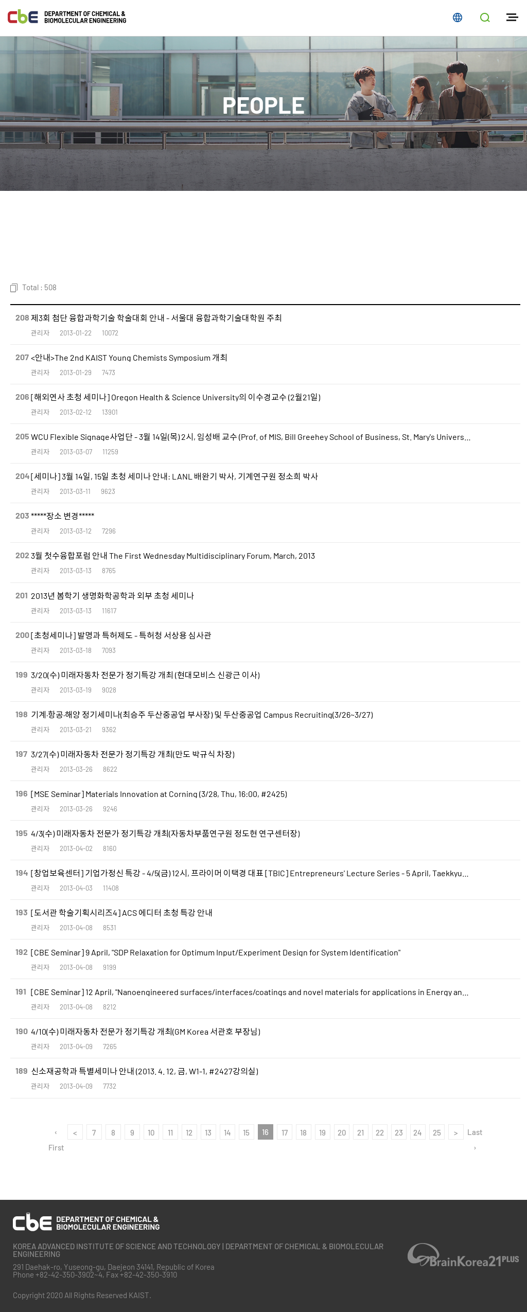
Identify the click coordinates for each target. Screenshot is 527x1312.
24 (417, 1132)
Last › (475, 1133)
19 (322, 1132)
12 (189, 1132)
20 (342, 1132)
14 (227, 1132)
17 (285, 1132)
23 (399, 1132)
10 (151, 1132)
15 (246, 1132)
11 (170, 1132)
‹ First (56, 1133)
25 (437, 1132)
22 (380, 1132)
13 (208, 1132)
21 (360, 1132)
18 (303, 1132)
